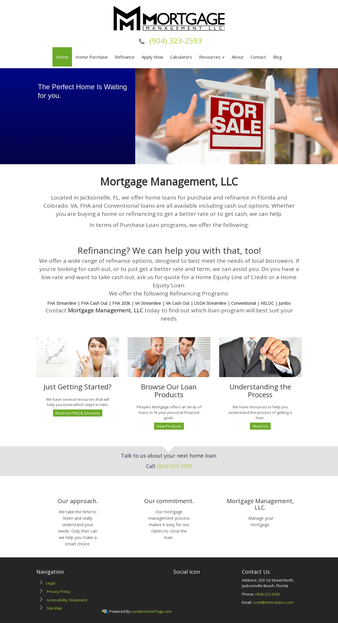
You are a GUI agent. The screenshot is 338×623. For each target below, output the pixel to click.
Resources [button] (212, 57)
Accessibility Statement (67, 600)
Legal (50, 583)
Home (62, 57)
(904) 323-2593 (175, 40)
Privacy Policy (59, 591)
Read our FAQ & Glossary (77, 413)
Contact (258, 57)
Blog (277, 57)
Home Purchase (91, 57)
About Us (260, 426)
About (238, 57)
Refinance (125, 57)
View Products (169, 426)
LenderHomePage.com (151, 611)
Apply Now (152, 57)
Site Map (54, 608)
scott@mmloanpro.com (273, 602)
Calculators (181, 57)
